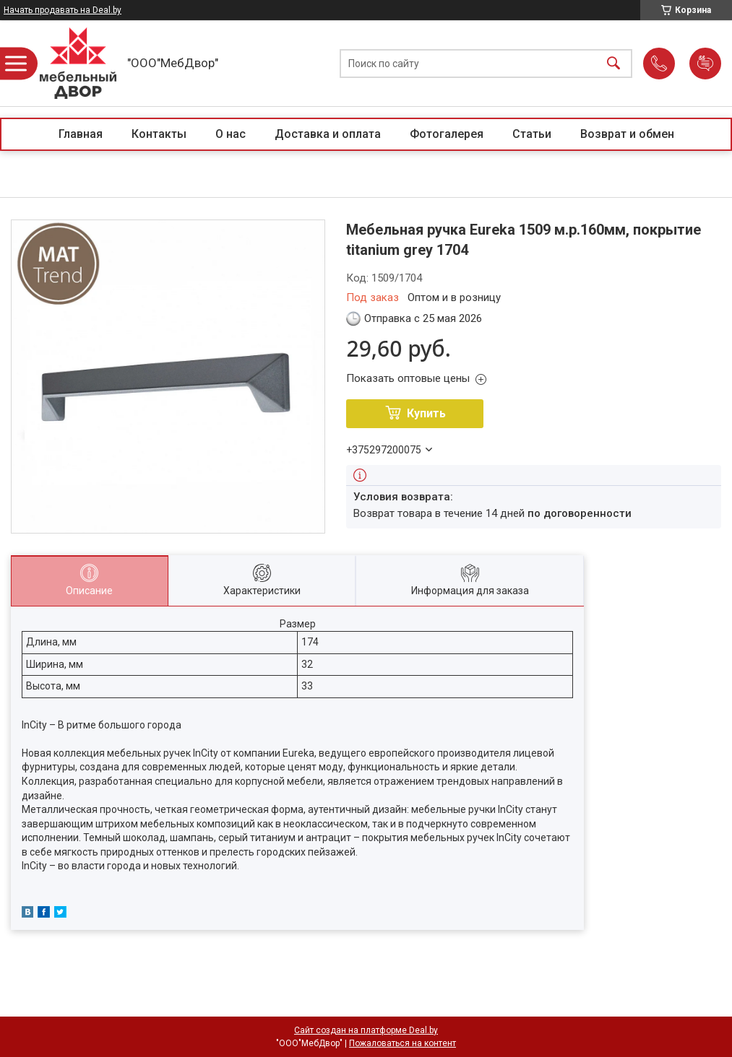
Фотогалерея (446, 134)
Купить (426, 413)
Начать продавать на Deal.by (62, 10)
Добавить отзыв (705, 63)
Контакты (159, 134)
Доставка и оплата (328, 134)
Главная (81, 134)
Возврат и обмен (627, 134)
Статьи (531, 134)
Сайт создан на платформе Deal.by (366, 1030)
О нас (230, 134)
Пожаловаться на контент (402, 1043)
